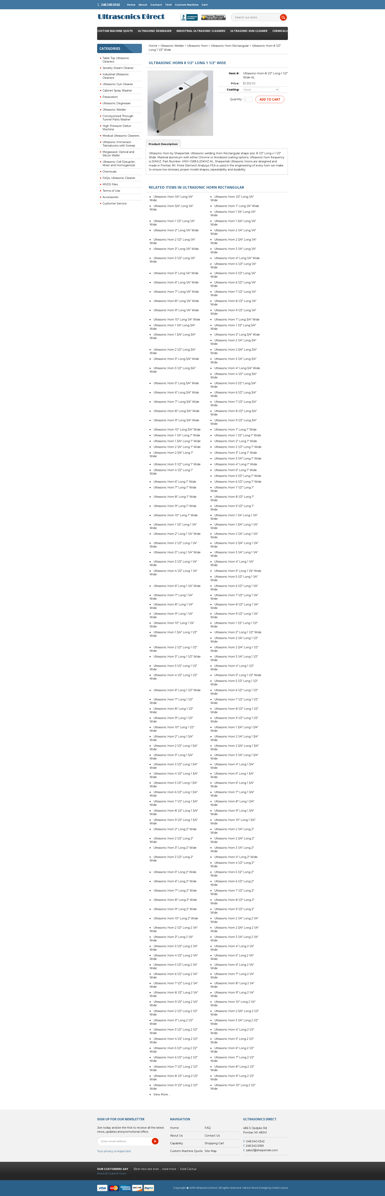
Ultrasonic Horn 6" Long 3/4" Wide (176, 392)
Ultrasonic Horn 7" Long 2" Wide (175, 890)
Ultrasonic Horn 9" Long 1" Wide (174, 506)
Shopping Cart (214, 1143)
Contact (156, 4)
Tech (168, 4)
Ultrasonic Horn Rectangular (230, 45)
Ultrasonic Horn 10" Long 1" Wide (175, 515)
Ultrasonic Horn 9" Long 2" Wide (175, 909)
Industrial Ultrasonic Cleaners (200, 31)
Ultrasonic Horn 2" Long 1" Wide (235, 441)
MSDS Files (110, 184)
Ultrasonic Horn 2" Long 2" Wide (175, 829)
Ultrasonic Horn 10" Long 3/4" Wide (177, 429)
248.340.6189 (255, 1146)
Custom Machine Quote (115, 31)
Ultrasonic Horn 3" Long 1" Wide (235, 452)
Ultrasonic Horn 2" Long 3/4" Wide (237, 334)
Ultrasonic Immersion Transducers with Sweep (119, 143)
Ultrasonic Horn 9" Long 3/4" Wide (176, 420)
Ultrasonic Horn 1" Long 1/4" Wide (236, 206)
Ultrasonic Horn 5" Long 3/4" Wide (176, 383)
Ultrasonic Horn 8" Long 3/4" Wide (176, 411)
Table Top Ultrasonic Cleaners (116, 59)
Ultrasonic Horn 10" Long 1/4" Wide (176, 319)
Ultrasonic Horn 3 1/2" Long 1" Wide (177, 464)
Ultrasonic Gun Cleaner (248, 31)
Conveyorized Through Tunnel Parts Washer (118, 117)
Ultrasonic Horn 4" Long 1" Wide (235, 464)
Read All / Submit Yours (111, 1173)
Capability (176, 1143)
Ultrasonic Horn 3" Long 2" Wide (175, 847)
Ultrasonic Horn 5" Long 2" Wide (174, 872)
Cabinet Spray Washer (117, 90)
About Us (176, 1135)
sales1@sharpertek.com (262, 1150)
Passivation (110, 97)
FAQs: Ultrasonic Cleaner (119, 178)
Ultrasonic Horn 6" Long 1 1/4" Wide (177, 586)
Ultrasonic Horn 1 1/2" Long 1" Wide (237, 435)
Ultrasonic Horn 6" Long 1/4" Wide (176, 282)
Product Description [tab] (163, 144)
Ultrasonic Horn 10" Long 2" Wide (175, 918)
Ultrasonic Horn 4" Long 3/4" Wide (237, 368)
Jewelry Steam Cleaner (118, 68)
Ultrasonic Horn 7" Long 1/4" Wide (176, 291)
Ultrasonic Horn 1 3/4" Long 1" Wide (177, 441)
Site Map (211, 1151)
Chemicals (280, 31)
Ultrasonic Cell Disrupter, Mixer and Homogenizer (119, 163)
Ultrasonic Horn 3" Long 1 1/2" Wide (177, 656)
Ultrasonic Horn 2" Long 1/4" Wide (176, 230)
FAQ (208, 1128)
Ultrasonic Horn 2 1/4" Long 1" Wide (177, 447)
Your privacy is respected (114, 1151)
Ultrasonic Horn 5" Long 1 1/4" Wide (237, 571)
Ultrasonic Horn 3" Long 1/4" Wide (176, 249)
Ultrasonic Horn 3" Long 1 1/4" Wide (177, 552)
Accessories (110, 197)
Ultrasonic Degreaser (154, 31)
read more (169, 1169)
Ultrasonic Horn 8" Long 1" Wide (175, 496)
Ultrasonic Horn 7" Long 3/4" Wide (176, 401)
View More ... (161, 1094)
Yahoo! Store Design (255, 1187)
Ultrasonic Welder (114, 109)
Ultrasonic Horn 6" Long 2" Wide (175, 881)
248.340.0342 (110, 5)
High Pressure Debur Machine (117, 127)
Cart (205, 4)
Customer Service (115, 203)
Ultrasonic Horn (197, 45)
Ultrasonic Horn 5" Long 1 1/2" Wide (237, 675)
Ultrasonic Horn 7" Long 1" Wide (174, 487)
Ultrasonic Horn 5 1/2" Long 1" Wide (237, 476)
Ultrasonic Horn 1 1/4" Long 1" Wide (176, 435)
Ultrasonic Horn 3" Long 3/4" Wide (176, 359)
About (142, 4)
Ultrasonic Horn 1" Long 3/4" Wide (236, 319)
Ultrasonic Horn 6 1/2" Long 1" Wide (237, 481)
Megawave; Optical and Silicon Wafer (118, 153)
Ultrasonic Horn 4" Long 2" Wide (236, 857)
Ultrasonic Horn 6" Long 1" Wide (174, 481)
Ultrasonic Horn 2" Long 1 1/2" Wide (237, 632)
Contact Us (212, 1135)
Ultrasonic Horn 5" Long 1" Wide (235, 470)
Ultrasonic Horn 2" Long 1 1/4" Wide (177, 534)
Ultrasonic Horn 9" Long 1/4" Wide (176, 310)
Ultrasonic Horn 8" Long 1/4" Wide (176, 301)
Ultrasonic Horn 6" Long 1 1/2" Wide (177, 690)
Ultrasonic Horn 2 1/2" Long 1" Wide (237, 447)
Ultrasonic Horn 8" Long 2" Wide (175, 900)
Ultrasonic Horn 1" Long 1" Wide (235, 429)
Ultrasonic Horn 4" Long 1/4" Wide (237, 258)
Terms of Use (111, 190)
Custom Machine (186, 4)
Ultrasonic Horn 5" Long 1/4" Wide (175, 273)
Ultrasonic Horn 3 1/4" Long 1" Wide (237, 458)
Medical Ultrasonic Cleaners (121, 135)
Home (131, 4)
